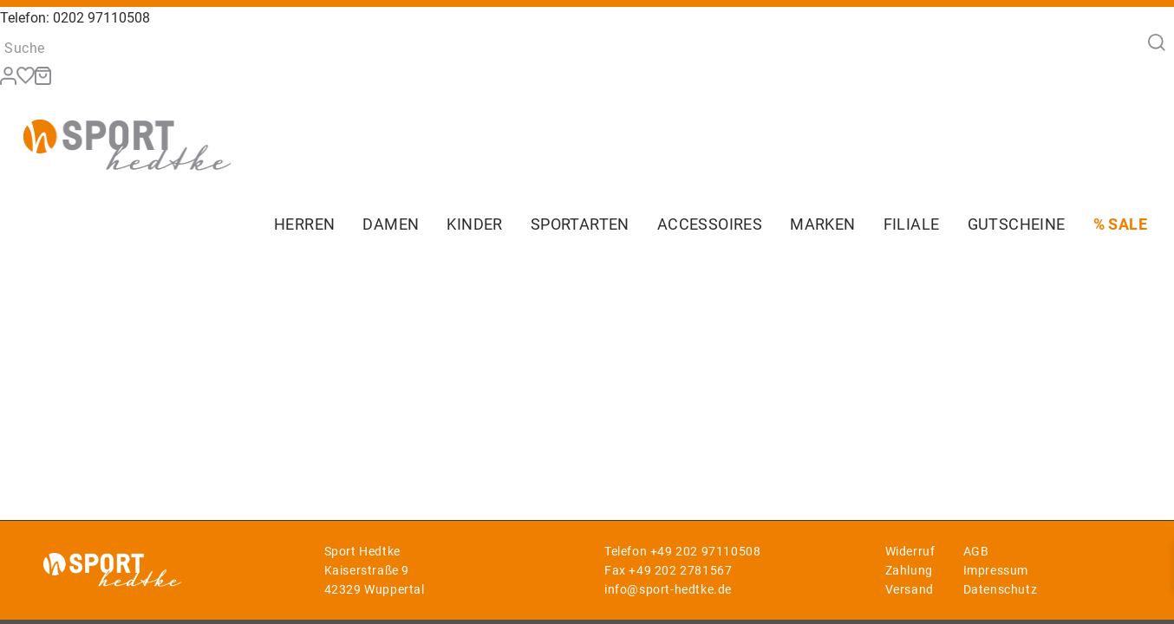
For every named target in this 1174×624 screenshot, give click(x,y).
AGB (976, 551)
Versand (909, 589)
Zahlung (909, 570)
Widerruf (910, 551)
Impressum (995, 570)
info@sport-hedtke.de (668, 589)
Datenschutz (1000, 589)
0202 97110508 (101, 18)
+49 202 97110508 (705, 551)
